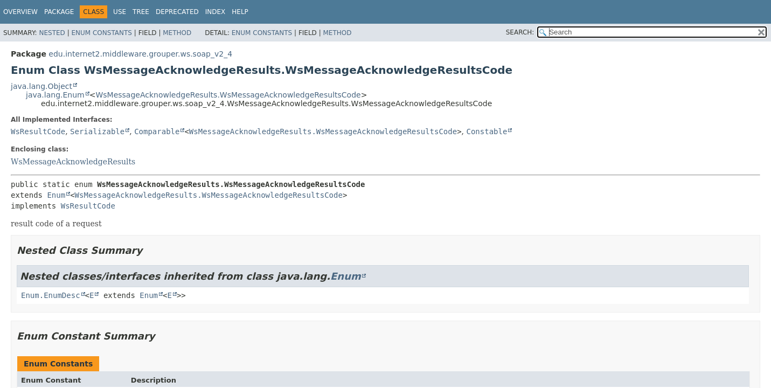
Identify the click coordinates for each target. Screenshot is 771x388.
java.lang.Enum (55, 95)
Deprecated (177, 12)
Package (59, 12)
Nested (52, 33)
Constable (487, 131)
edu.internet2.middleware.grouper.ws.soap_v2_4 (140, 54)
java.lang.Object (41, 86)
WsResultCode (38, 131)
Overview (20, 12)
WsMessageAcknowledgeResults (73, 161)
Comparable (156, 131)
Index (215, 12)
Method (177, 33)
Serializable (97, 131)
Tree (141, 12)
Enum (56, 195)
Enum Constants (101, 33)
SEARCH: (520, 32)
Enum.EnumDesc (50, 295)
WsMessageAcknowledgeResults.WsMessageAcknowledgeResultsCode (227, 95)
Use (119, 12)
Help (240, 12)
